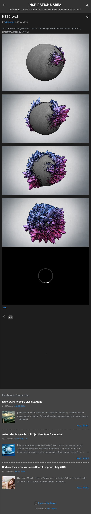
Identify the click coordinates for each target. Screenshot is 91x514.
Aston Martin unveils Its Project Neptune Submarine (32, 434)
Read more (83, 425)
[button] (87, 17)
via (4, 307)
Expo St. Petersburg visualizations (22, 401)
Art (10, 317)
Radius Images (52, 509)
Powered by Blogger (45, 503)
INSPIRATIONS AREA (44, 5)
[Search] (87, 5)
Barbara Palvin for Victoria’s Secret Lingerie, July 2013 (34, 467)
